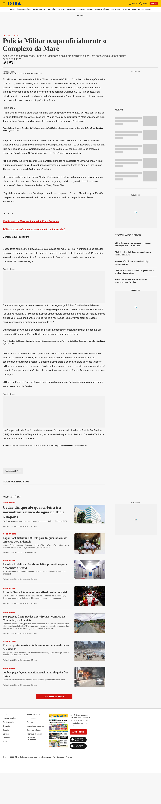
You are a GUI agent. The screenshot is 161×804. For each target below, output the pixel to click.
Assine (153, 3)
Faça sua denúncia (34, 734)
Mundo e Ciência (102, 9)
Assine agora (78, 732)
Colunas (71, 9)
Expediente (46, 757)
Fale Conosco (58, 757)
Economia (81, 9)
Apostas (126, 9)
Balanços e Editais (34, 730)
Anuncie (69, 757)
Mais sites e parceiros (141, 9)
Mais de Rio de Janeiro (54, 697)
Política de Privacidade (31, 739)
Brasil (90, 9)
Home (12, 9)
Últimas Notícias (24, 9)
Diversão (51, 9)
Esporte (61, 9)
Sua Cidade (115, 9)
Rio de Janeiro (39, 9)
